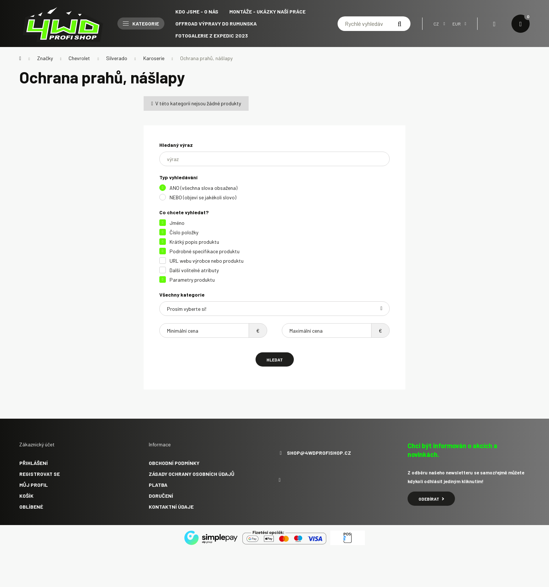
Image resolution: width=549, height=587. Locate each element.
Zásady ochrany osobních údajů (191, 474)
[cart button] (520, 24)
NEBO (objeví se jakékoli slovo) (203, 197)
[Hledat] (399, 24)
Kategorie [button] (141, 23)
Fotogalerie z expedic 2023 (211, 35)
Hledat (274, 359)
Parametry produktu (192, 280)
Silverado (116, 58)
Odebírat (431, 498)
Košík (26, 496)
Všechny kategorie (182, 294)
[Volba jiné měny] (457, 23)
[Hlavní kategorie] (20, 58)
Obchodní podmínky (174, 463)
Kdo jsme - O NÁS (196, 11)
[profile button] (494, 24)
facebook (279, 480)
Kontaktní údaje (171, 507)
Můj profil (33, 485)
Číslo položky (184, 232)
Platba (158, 485)
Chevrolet (79, 58)
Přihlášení (33, 463)
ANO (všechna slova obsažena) (203, 188)
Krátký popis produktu (194, 242)
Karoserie (153, 58)
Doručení (161, 496)
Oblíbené (31, 507)
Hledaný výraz (176, 145)
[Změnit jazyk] (437, 23)
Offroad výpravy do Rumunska (216, 23)
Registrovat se (39, 474)
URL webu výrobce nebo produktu (207, 261)
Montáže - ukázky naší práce (267, 11)
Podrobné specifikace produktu (205, 251)
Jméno (177, 223)
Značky (45, 58)
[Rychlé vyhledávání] (374, 23)
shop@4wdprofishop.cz (319, 453)
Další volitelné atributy (194, 270)
